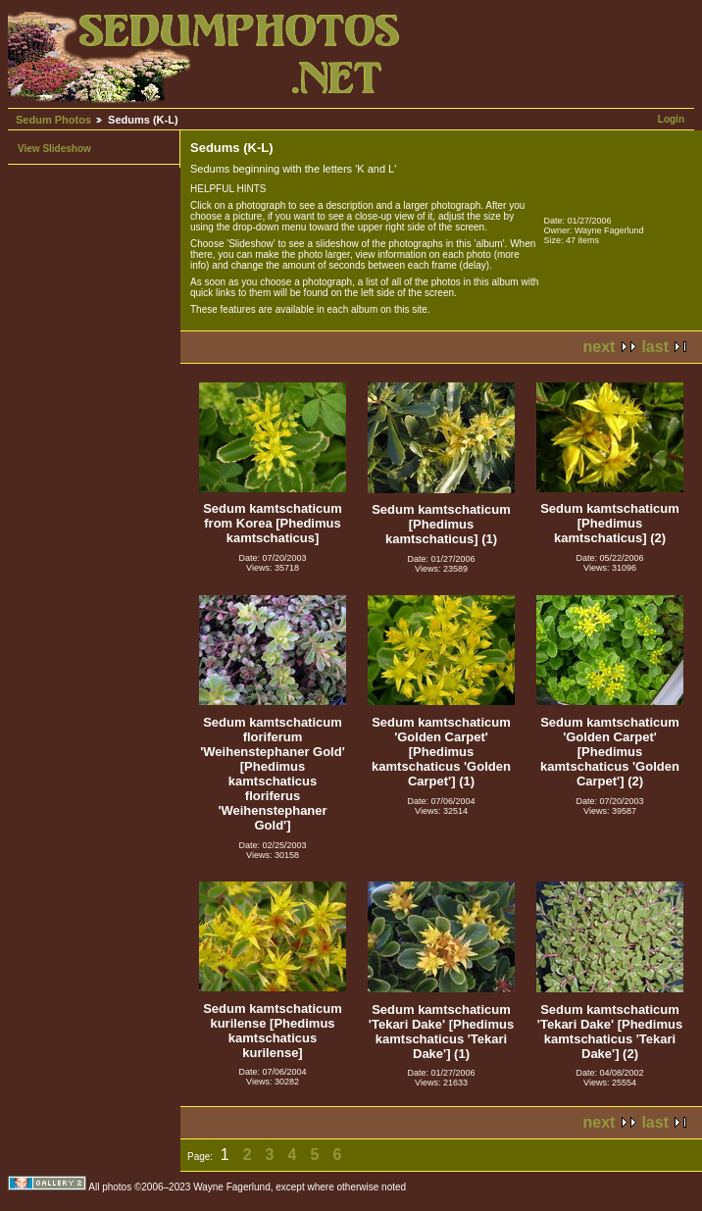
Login (671, 119)
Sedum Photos (53, 120)
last (655, 346)
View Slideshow (54, 148)
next (599, 346)
